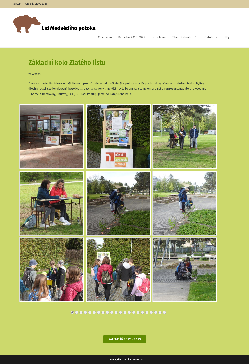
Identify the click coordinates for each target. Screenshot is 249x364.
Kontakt (17, 3)
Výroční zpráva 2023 (35, 3)
